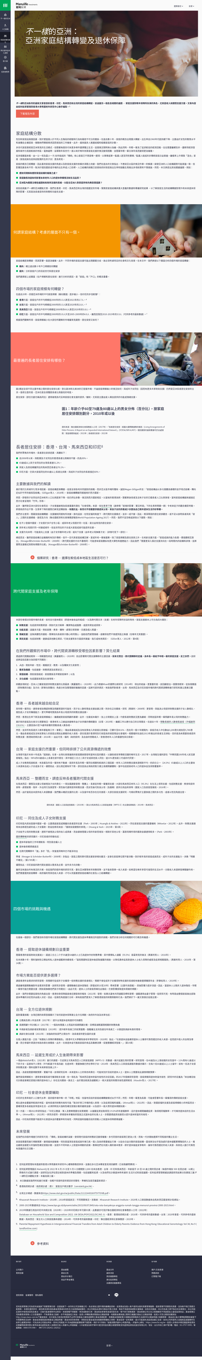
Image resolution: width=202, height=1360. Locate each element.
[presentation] (5, 16)
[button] (178, 6)
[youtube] (109, 1296)
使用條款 (20, 1295)
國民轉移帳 (21, 836)
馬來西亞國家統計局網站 (166, 1199)
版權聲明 (29, 1295)
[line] (116, 1296)
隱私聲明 (39, 1295)
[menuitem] (5, 16)
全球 (108, 1345)
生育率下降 (106, 505)
